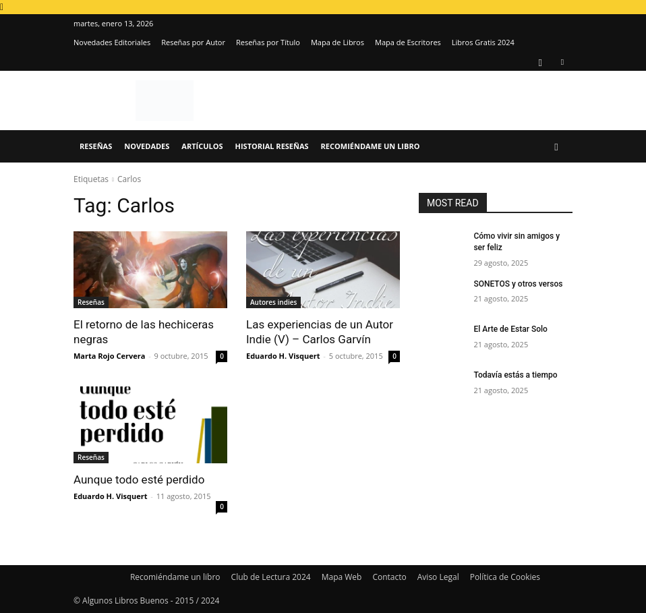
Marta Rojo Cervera (109, 356)
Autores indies (273, 302)
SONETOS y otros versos (517, 284)
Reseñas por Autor (193, 42)
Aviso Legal (438, 577)
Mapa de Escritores (408, 42)
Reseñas (96, 146)
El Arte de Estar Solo (510, 329)
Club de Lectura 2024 (271, 577)
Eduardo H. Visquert (283, 356)
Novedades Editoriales (112, 42)
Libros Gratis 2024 (483, 42)
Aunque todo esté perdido (139, 479)
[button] (556, 146)
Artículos (202, 146)
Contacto (389, 577)
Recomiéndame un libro (370, 146)
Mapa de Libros (337, 42)
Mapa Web (342, 577)
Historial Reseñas (272, 146)
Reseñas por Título (268, 42)
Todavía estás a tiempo (515, 375)
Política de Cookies (505, 577)
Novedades (146, 146)
